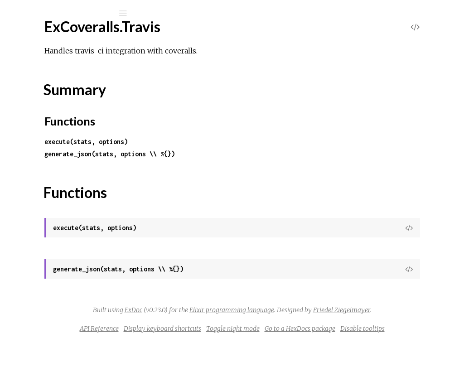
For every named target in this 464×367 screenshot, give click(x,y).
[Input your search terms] (67, 13)
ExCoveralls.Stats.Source (67, 184)
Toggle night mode (325, 340)
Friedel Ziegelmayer (317, 322)
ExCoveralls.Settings (60, 123)
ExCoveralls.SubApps (61, 209)
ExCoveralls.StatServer (65, 148)
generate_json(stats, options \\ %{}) (228, 154)
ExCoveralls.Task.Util (60, 221)
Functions (55, 268)
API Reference (191, 341)
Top (39, 248)
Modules (38, 83)
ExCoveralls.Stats (56, 160)
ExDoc (249, 310)
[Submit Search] (13, 13)
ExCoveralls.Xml (53, 284)
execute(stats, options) (204, 141)
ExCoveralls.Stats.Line (63, 172)
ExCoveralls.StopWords (66, 197)
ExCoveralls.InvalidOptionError (77, 330)
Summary (48, 258)
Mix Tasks (38, 95)
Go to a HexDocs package (392, 340)
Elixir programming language (347, 310)
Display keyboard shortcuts (255, 340)
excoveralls (51, 36)
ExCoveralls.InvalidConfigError (76, 318)
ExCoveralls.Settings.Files (68, 135)
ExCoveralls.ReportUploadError (78, 342)
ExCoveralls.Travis (56, 233)
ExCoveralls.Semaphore (66, 111)
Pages (32, 70)
